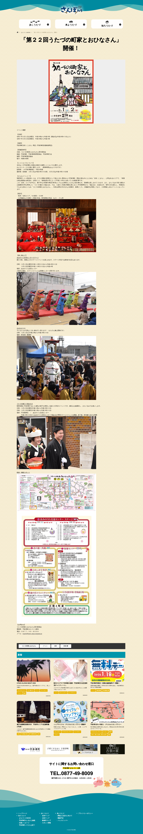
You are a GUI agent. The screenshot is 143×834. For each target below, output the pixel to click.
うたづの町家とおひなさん (29, 646)
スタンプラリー (57, 731)
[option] (71, 92)
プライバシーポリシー (85, 813)
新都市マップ (46, 820)
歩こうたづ (34, 23)
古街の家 (65, 646)
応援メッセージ (24, 822)
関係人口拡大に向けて (65, 815)
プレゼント (19, 693)
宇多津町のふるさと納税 (27, 820)
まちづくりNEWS (25, 818)
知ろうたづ (107, 24)
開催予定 (60, 818)
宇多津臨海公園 (106, 690)
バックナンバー (63, 820)
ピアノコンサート (63, 692)
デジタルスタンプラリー (67, 731)
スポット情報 (46, 822)
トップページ (22, 813)
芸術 (39, 733)
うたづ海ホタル (30, 690)
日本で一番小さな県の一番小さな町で (99, 734)
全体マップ (45, 815)
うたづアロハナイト (21, 690)
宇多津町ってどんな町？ (27, 825)
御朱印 (110, 731)
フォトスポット (44, 690)
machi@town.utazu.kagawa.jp (32, 633)
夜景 (24, 693)
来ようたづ (71, 23)
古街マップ (45, 818)
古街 (55, 646)
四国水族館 (98, 690)
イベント (45, 646)
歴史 (109, 734)
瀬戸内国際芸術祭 (32, 733)
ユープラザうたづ (72, 692)
